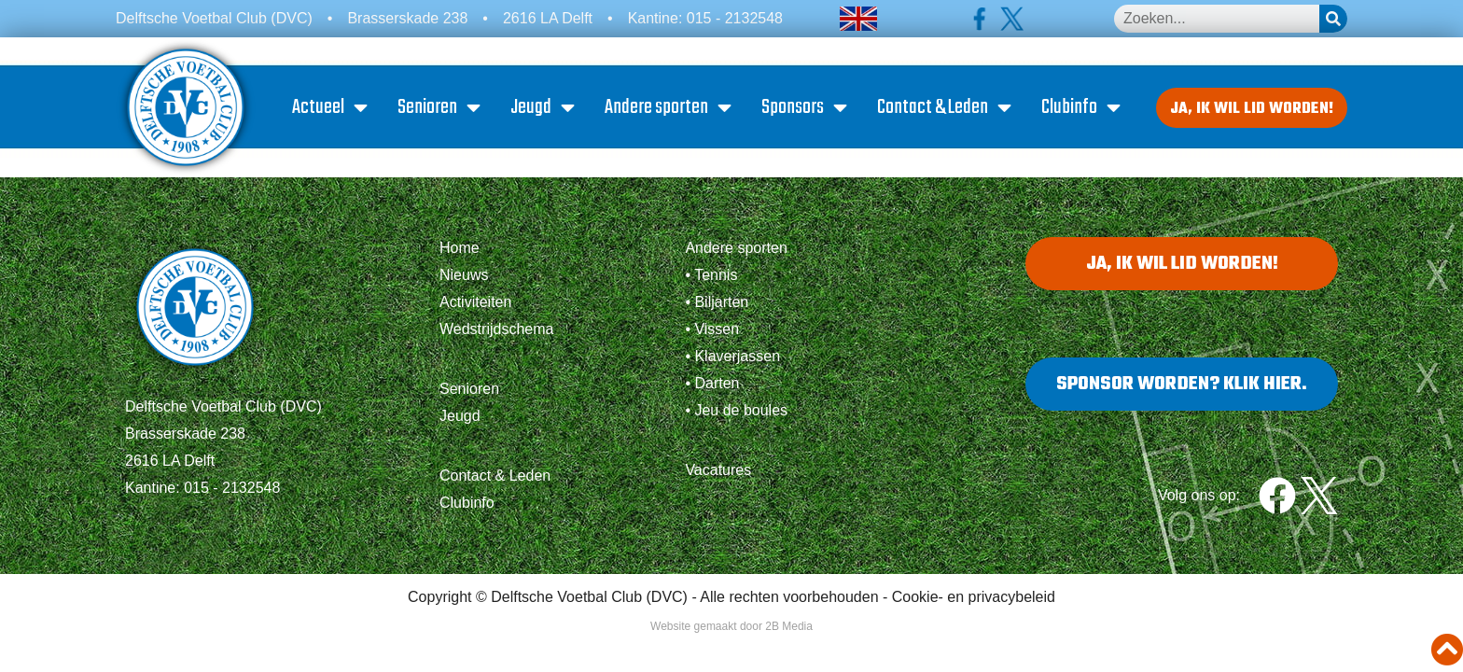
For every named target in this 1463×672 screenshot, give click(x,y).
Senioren (439, 107)
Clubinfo (1081, 107)
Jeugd (542, 107)
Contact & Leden (944, 107)
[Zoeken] (1333, 19)
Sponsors (804, 107)
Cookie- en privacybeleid (973, 597)
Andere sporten (668, 107)
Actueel (330, 107)
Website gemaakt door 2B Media (731, 626)
